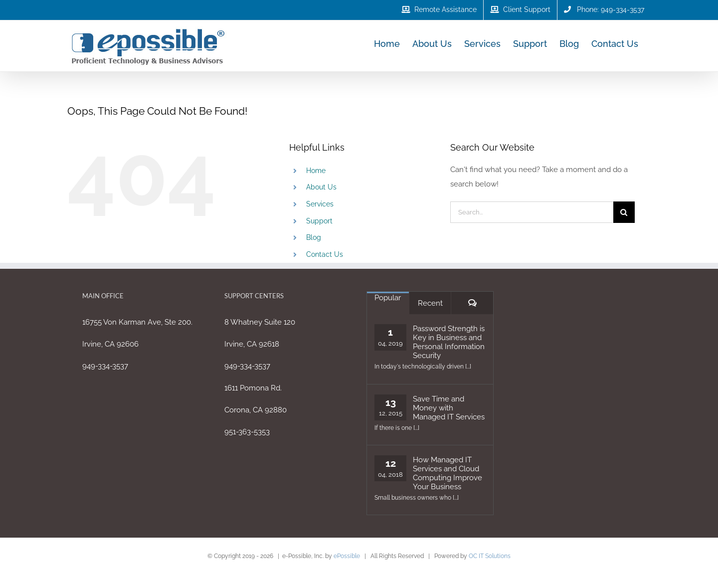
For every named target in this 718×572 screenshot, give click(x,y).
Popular (387, 297)
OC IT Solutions (490, 556)
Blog (313, 237)
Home (316, 171)
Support (319, 221)
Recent (430, 303)
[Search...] (531, 212)
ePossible (347, 556)
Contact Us (324, 254)
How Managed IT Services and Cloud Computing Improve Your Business (447, 473)
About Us (321, 187)
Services (320, 204)
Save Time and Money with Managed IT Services (449, 407)
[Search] (624, 212)
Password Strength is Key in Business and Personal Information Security (449, 342)
